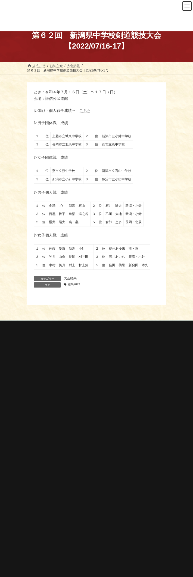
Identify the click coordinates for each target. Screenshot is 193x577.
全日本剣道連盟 (43, 516)
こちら (85, 110)
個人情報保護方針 (40, 326)
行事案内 (36, 433)
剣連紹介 (36, 490)
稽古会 (35, 471)
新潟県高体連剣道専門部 (50, 545)
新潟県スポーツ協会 (46, 523)
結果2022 (74, 284)
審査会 (35, 452)
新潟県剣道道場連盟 (46, 531)
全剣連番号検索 (43, 509)
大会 (33, 443)
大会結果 (70, 278)
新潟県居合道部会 (45, 538)
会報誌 (35, 481)
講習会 (35, 462)
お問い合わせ (37, 336)
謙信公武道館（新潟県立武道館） (56, 552)
